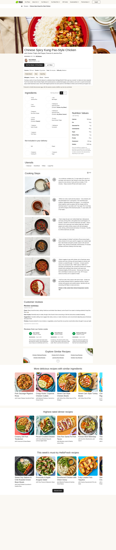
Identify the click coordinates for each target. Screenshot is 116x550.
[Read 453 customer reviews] (39, 56)
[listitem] (39, 338)
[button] (46, 92)
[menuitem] (20, 2)
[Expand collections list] (58, 360)
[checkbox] (24, 56)
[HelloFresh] (19, 2)
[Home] (21, 6)
